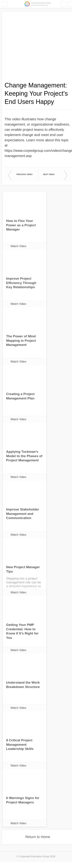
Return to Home (37, 837)
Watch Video (18, 246)
